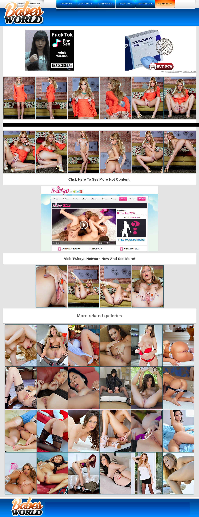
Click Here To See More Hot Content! (99, 179)
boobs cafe (125, 4)
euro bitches (145, 4)
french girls (105, 4)
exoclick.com (173, 72)
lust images (85, 4)
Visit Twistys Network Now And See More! (99, 259)
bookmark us (165, 4)
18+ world (66, 4)
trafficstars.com (189, 72)
